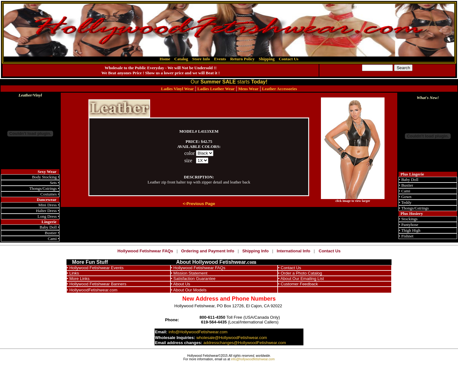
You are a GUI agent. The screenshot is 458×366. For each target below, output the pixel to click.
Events (220, 59)
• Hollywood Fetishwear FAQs (198, 267)
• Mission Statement (189, 273)
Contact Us (288, 59)
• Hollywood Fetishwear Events (95, 267)
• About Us (180, 284)
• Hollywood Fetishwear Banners (96, 284)
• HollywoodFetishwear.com (92, 290)
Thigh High (410, 230)
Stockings (409, 218)
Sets (54, 182)
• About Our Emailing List (301, 278)
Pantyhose (409, 224)
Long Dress (47, 216)
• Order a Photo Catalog (300, 273)
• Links (73, 273)
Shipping (267, 59)
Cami (52, 238)
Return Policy (242, 59)
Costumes (48, 194)
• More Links (78, 278)
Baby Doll (48, 227)
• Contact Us (289, 267)
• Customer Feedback (298, 284)
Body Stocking (44, 177)
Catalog (181, 59)
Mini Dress (47, 205)
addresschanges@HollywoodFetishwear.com (244, 342)
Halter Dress (46, 210)
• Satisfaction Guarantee (193, 278)
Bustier (51, 232)
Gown (406, 196)
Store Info (201, 59)
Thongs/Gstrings (43, 188)
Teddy (406, 202)
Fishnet (407, 236)
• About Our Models (188, 290)
